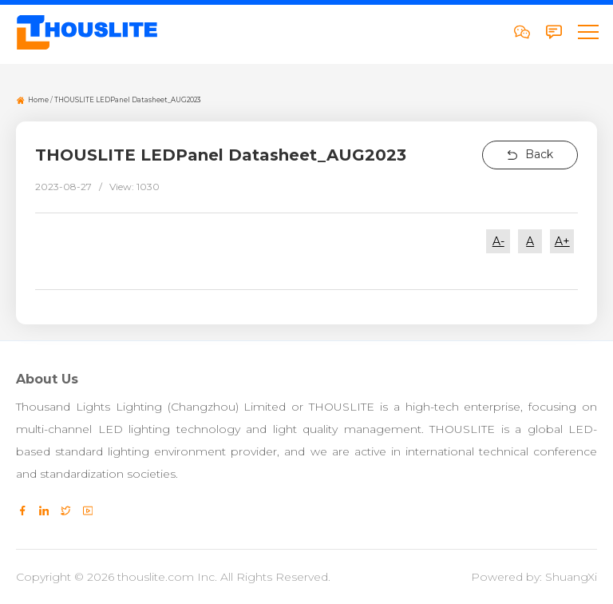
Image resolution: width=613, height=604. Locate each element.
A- (498, 241)
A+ (562, 241)
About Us (47, 379)
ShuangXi (571, 577)
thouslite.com (155, 577)
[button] (587, 32)
